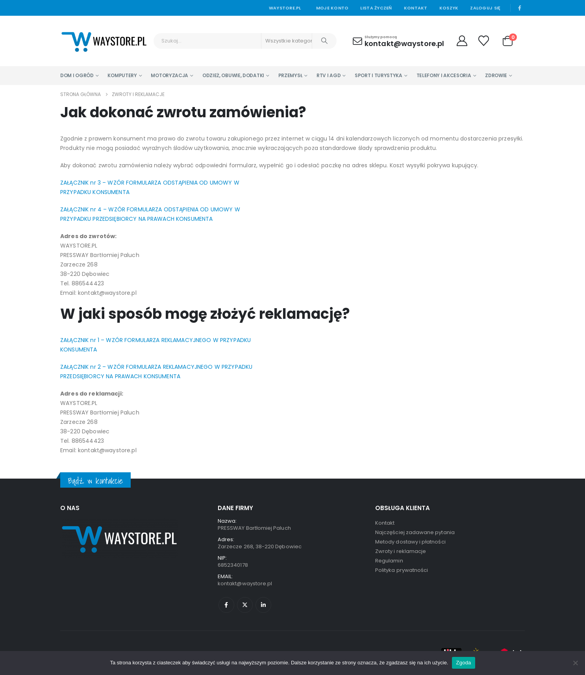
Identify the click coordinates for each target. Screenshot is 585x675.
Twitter (245, 605)
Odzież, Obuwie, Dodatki (233, 75)
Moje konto (332, 8)
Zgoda (463, 663)
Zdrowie (496, 75)
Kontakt (416, 8)
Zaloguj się (485, 8)
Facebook (226, 605)
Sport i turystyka (378, 75)
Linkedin (263, 605)
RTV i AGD (329, 75)
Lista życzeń (376, 8)
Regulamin (389, 560)
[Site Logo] (104, 40)
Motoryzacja (169, 75)
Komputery (122, 75)
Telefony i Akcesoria (444, 75)
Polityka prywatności (401, 570)
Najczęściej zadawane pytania (415, 532)
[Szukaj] (324, 41)
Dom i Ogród (77, 75)
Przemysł (290, 75)
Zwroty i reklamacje (400, 551)
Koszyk (449, 8)
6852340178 (233, 565)
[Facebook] (520, 8)
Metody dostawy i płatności (410, 542)
